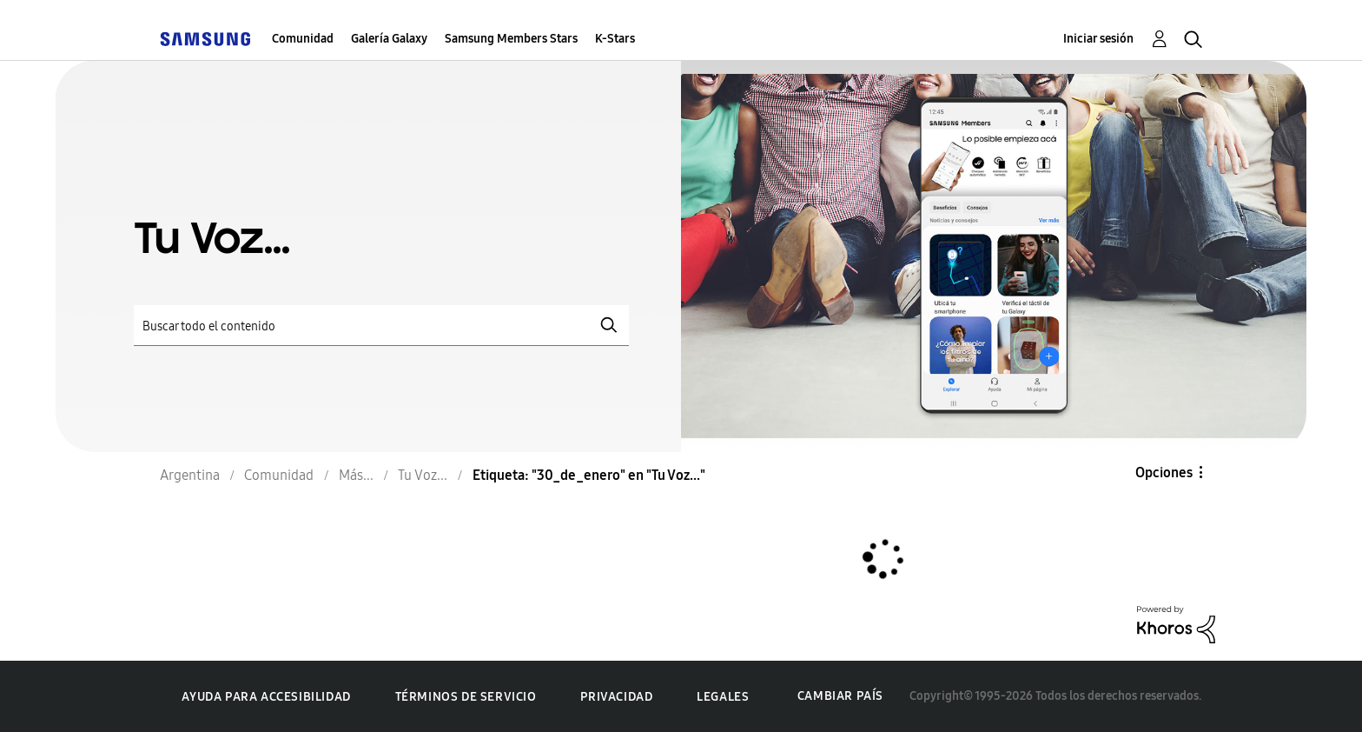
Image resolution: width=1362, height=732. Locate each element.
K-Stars (615, 38)
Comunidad (303, 38)
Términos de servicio (466, 696)
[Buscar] (381, 325)
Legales (723, 696)
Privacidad (616, 696)
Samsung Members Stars (511, 38)
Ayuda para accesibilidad (266, 696)
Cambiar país (840, 696)
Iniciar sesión (1098, 38)
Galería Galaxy (389, 38)
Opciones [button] (1164, 472)
